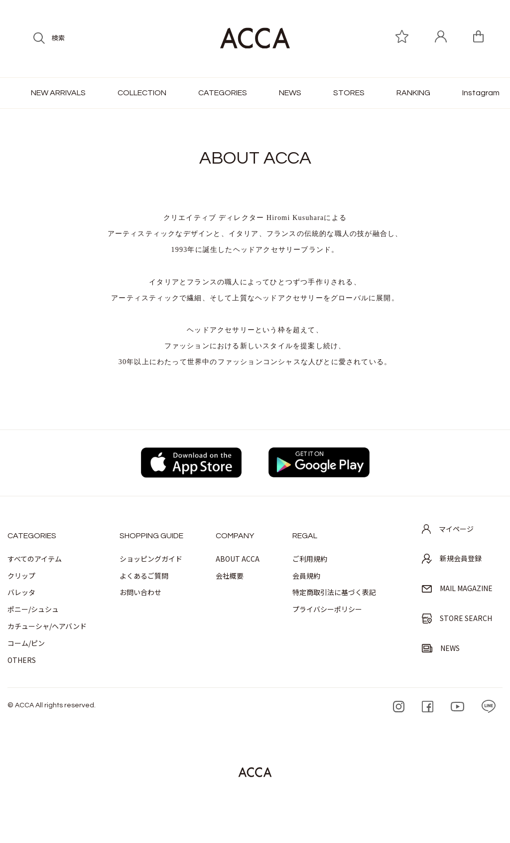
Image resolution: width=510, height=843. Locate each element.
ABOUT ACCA (237, 559)
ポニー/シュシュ (33, 609)
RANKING (413, 93)
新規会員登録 (452, 558)
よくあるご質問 (144, 576)
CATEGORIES (222, 93)
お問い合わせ (140, 592)
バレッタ (21, 592)
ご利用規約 (309, 559)
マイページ (448, 529)
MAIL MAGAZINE (457, 588)
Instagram (481, 93)
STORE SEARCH (457, 618)
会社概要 (230, 576)
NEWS (290, 93)
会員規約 (306, 576)
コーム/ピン (26, 643)
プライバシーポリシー (327, 609)
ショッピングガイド (151, 559)
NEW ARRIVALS (58, 93)
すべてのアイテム (34, 559)
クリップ (21, 576)
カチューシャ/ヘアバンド (47, 626)
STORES (349, 93)
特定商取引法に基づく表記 (334, 592)
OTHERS (21, 660)
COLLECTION (142, 93)
